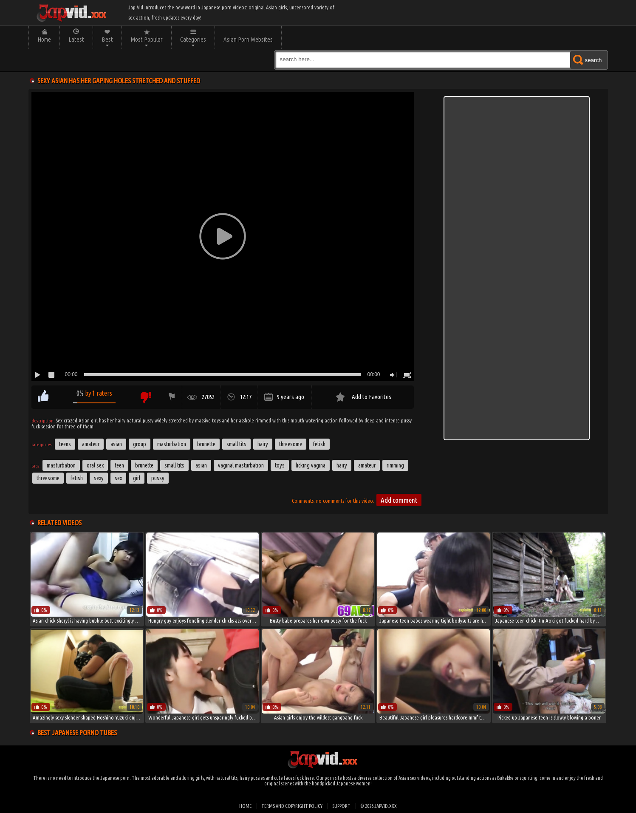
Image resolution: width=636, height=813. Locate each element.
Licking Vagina (310, 465)
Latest (76, 39)
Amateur (90, 444)
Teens (65, 444)
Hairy (262, 444)
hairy (341, 465)
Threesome (290, 444)
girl (136, 478)
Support (341, 806)
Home (44, 39)
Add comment (399, 500)
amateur (367, 465)
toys (280, 465)
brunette (144, 465)
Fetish (319, 444)
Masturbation (171, 444)
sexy (99, 478)
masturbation (61, 465)
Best (107, 39)
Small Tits (236, 444)
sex (118, 478)
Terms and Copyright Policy (291, 806)
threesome (48, 478)
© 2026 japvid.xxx (378, 806)
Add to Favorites (371, 396)
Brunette (206, 444)
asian (201, 465)
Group (139, 444)
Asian (116, 444)
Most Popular (146, 39)
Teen (119, 465)
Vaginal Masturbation (241, 465)
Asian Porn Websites (248, 39)
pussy (157, 478)
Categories (193, 39)
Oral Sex (95, 465)
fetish (77, 478)
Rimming (395, 465)
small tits (174, 465)
